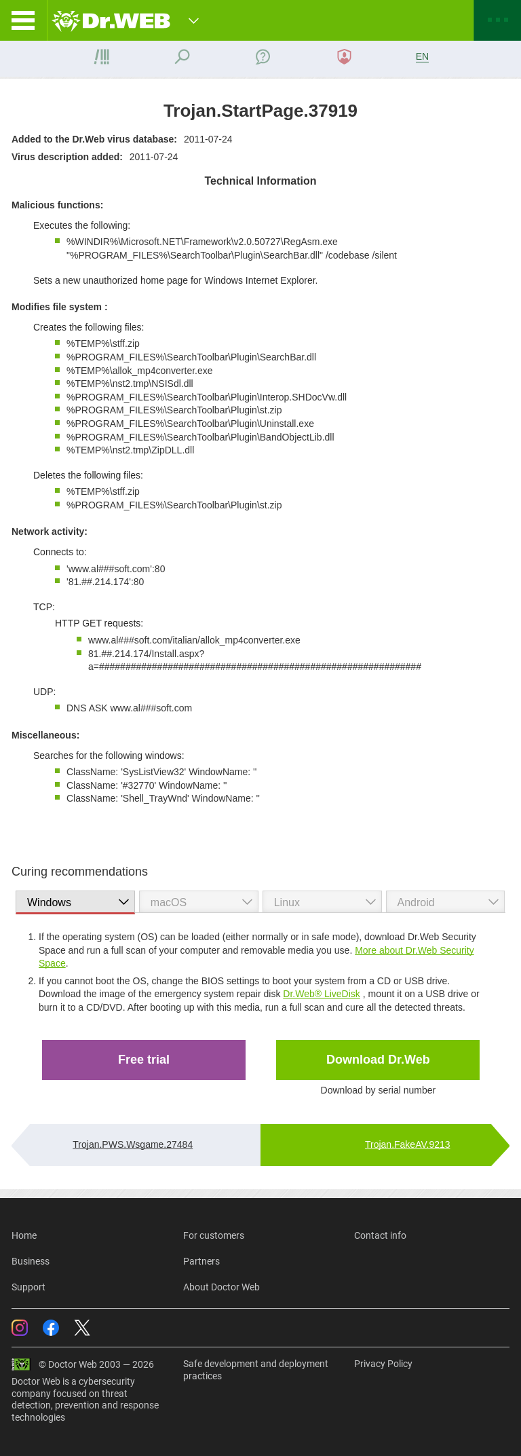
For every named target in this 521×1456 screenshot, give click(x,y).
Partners (201, 1261)
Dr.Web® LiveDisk (321, 993)
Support (28, 1287)
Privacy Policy (383, 1363)
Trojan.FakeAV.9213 (407, 1144)
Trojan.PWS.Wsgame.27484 (133, 1144)
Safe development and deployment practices (255, 1369)
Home (24, 1235)
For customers (213, 1235)
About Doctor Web (221, 1287)
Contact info (380, 1235)
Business (31, 1261)
